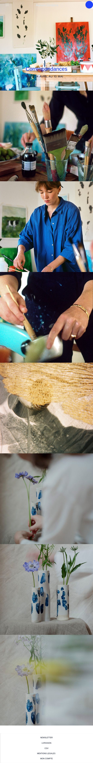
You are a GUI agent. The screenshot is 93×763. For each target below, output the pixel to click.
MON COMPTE (46, 759)
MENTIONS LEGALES (46, 753)
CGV (46, 748)
